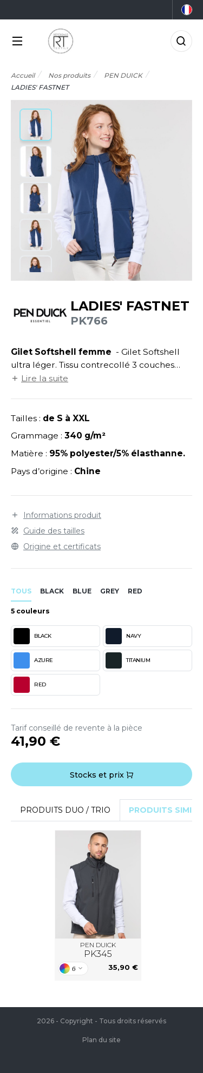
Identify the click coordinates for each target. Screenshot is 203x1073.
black (52, 591)
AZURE (33, 660)
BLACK (32, 636)
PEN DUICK (98, 950)
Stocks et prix (102, 775)
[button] (35, 125)
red (135, 591)
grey (109, 591)
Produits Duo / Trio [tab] (65, 810)
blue (82, 591)
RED (30, 685)
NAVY (123, 636)
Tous (21, 591)
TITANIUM (128, 660)
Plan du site (101, 1040)
